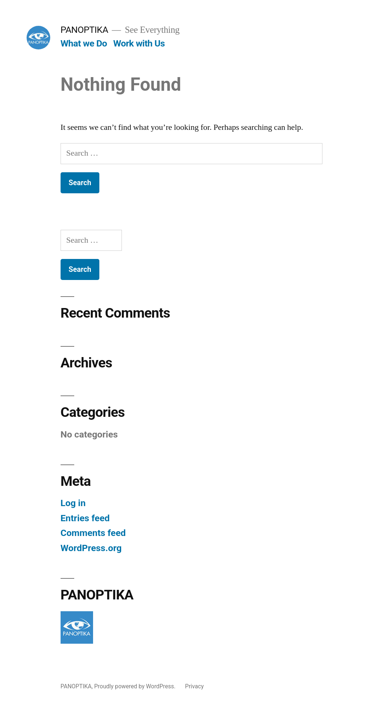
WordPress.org (91, 548)
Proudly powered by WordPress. (135, 686)
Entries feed (85, 518)
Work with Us (139, 43)
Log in (73, 503)
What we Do (84, 43)
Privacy (194, 686)
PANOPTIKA (84, 29)
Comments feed (93, 533)
